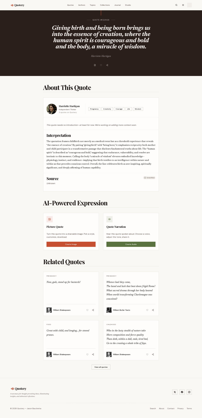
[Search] (176, 5)
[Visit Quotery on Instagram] (189, 392)
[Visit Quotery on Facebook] (182, 392)
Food (49, 324)
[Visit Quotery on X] (174, 392)
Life (128, 109)
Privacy (181, 408)
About (161, 408)
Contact (170, 408)
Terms (189, 408)
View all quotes (101, 367)
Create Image (71, 244)
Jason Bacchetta (34, 408)
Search (153, 408)
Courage (119, 109)
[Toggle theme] (183, 5)
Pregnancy (94, 109)
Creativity (107, 109)
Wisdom (138, 109)
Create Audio (131, 244)
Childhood (111, 324)
